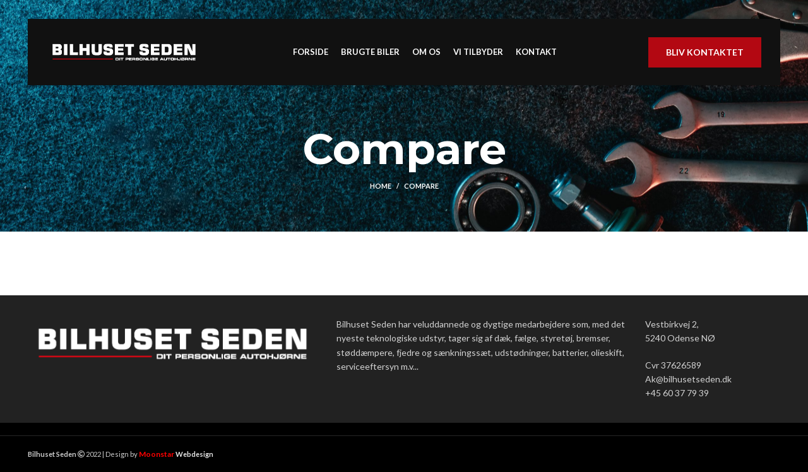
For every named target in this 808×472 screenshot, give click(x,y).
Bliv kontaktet (705, 52)
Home (380, 186)
